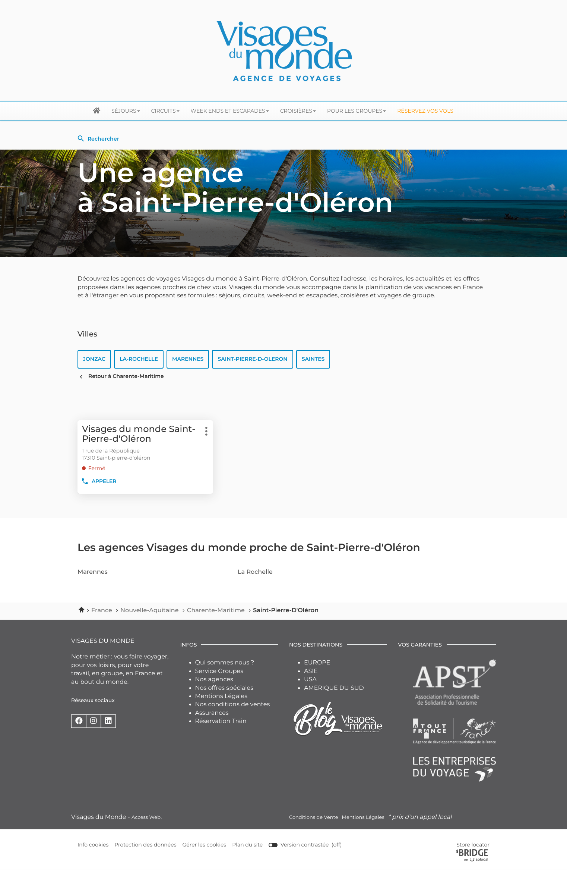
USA (310, 679)
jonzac (94, 359)
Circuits (165, 110)
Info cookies (93, 845)
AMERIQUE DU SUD (334, 688)
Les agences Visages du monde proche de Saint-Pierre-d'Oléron (248, 548)
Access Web (146, 818)
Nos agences (214, 679)
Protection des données (146, 845)
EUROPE (317, 663)
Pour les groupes (356, 110)
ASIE (311, 671)
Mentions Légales (221, 696)
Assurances (212, 713)
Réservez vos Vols (425, 110)
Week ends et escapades (230, 110)
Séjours (125, 110)
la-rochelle (139, 359)
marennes (187, 359)
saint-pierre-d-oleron (253, 359)
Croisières (298, 110)
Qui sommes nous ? (224, 663)
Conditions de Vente (313, 818)
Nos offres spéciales (224, 688)
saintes (313, 359)
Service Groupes (219, 671)
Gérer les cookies (205, 845)
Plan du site (247, 845)
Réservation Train (221, 721)
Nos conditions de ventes (232, 704)
